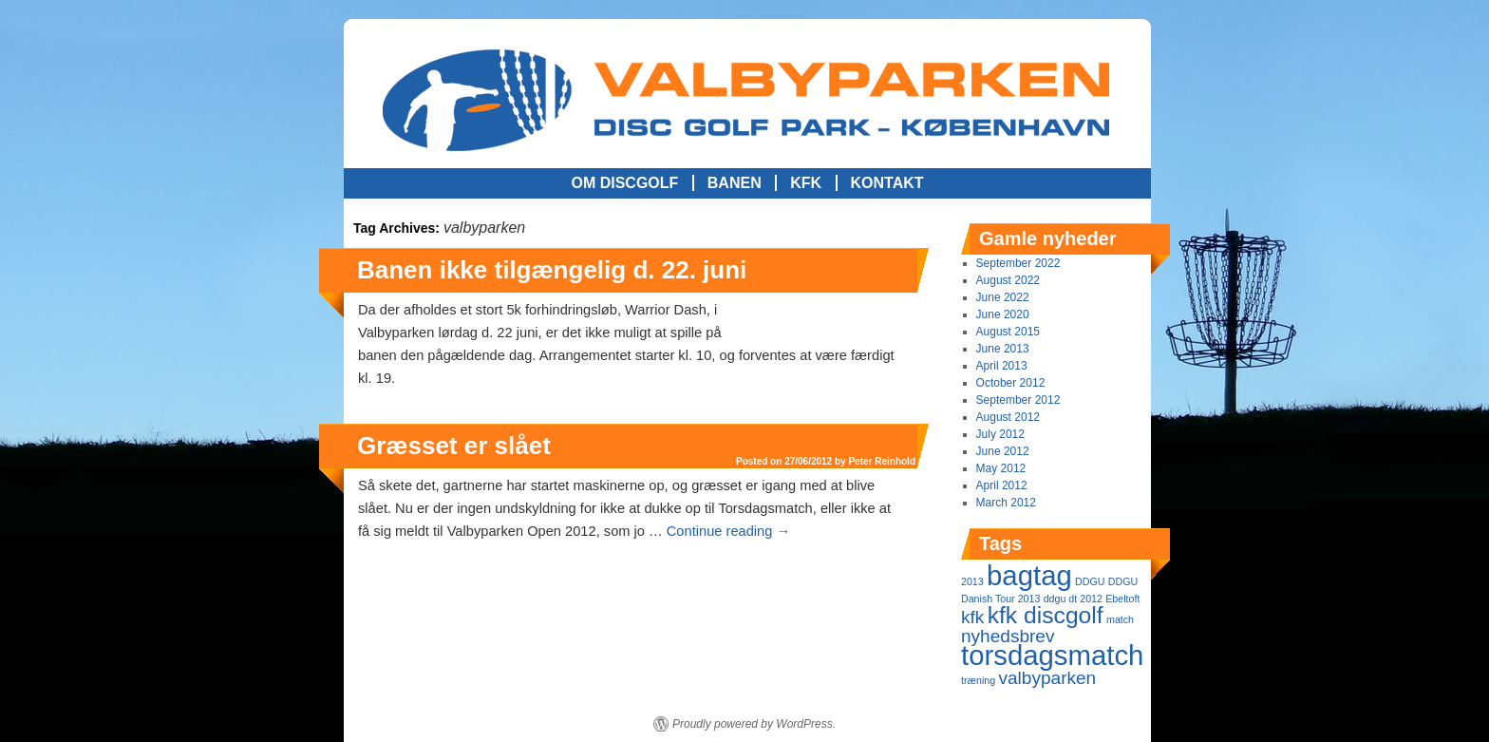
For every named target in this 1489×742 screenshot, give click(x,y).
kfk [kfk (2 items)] (972, 617)
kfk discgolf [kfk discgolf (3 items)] (1045, 615)
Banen (734, 183)
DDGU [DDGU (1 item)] (1089, 581)
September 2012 (1018, 400)
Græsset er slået (454, 445)
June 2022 (1002, 297)
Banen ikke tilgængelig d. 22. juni (551, 270)
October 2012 (1011, 383)
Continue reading (728, 531)
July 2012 (1000, 434)
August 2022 (1008, 280)
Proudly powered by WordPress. (754, 724)
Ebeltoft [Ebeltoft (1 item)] (1122, 598)
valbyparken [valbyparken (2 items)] (1047, 678)
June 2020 (1002, 314)
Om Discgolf (624, 183)
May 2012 (1001, 468)
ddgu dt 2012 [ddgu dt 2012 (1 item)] (1073, 598)
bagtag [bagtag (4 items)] (1029, 575)
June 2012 (1002, 451)
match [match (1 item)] (1120, 619)
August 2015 (1008, 331)
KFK (805, 183)
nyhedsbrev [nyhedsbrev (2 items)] (1007, 636)
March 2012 (1006, 502)
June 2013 (1002, 348)
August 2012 (1008, 417)
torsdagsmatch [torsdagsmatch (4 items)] (1052, 655)
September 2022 (1018, 263)
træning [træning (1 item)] (978, 680)
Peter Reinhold (881, 323)
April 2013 (1001, 365)
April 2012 (1001, 485)
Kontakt (887, 183)
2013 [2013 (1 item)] (972, 581)
